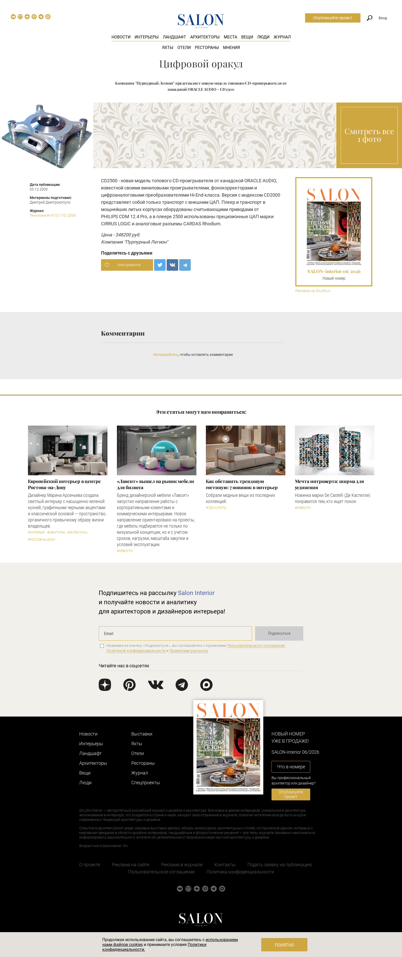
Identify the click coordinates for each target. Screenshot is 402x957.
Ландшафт (174, 37)
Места (230, 37)
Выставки (141, 734)
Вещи (247, 37)
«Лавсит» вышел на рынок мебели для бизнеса (155, 484)
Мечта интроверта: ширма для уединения (329, 484)
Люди (263, 37)
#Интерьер (36, 532)
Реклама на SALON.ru (313, 291)
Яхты (167, 47)
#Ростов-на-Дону (41, 539)
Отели (184, 47)
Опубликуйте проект (332, 17)
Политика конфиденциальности (240, 871)
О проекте (89, 864)
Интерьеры (147, 37)
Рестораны (207, 47)
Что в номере (291, 766)
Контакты (225, 864)
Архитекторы (205, 37)
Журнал (282, 37)
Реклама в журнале (182, 864)
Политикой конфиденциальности (136, 651)
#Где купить (216, 507)
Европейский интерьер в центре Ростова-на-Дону (64, 484)
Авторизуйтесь (165, 354)
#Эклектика (77, 532)
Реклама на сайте (130, 864)
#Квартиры (56, 532)
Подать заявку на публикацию (279, 864)
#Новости (125, 550)
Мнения (231, 47)
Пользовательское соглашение (161, 871)
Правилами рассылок (188, 651)
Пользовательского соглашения (256, 645)
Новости (121, 37)
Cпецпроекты (145, 782)
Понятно (284, 945)
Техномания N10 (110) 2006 (53, 215)
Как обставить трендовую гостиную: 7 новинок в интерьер (242, 484)
